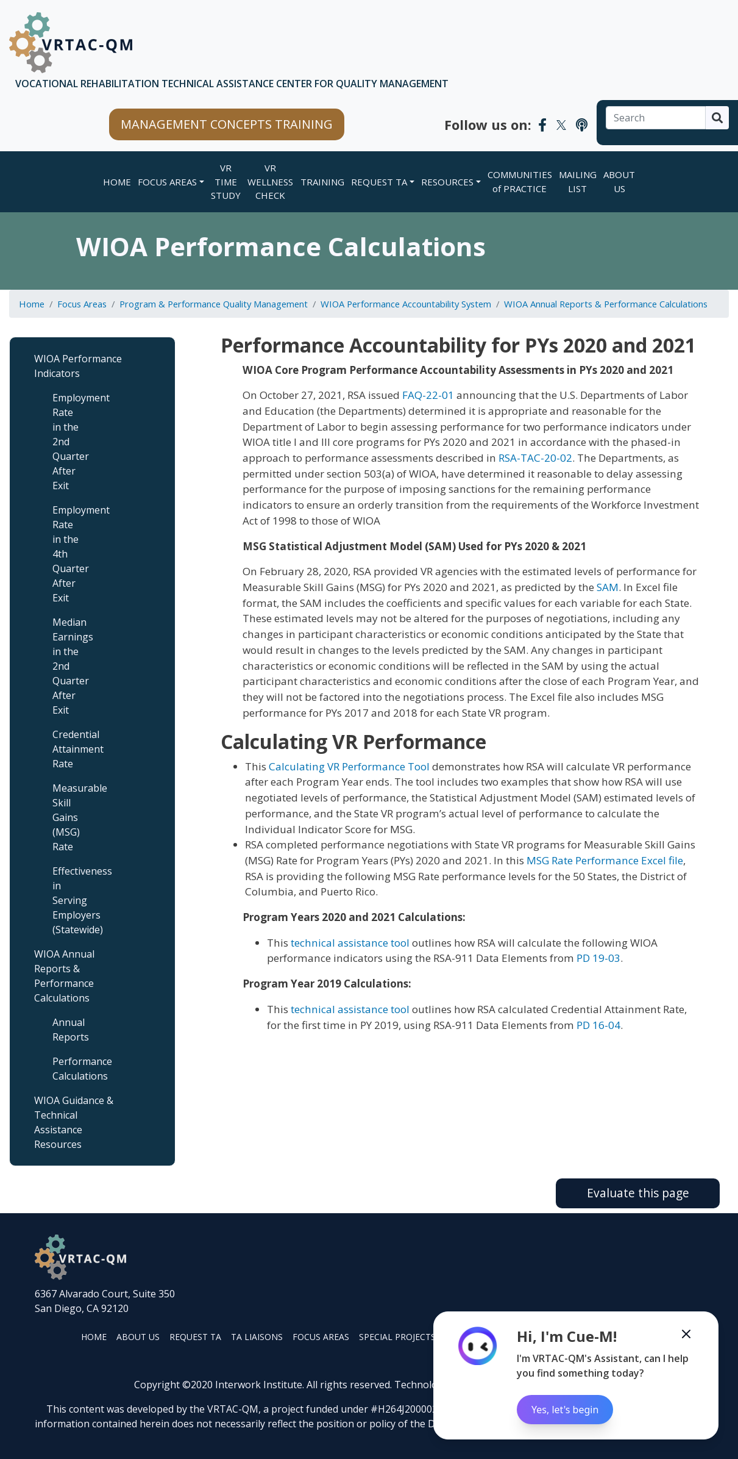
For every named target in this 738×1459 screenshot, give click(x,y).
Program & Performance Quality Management (213, 304)
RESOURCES (447, 182)
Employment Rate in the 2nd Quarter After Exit (72, 441)
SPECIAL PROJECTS (397, 1336)
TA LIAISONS (257, 1336)
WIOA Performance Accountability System (406, 304)
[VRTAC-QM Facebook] (542, 124)
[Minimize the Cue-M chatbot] (686, 1334)
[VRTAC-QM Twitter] (561, 124)
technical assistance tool (350, 943)
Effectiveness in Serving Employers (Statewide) (72, 900)
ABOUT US (619, 181)
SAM (608, 587)
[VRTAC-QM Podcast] (582, 124)
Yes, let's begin (564, 1409)
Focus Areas (82, 304)
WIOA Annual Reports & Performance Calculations (606, 304)
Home (117, 182)
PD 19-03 (598, 958)
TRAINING (322, 182)
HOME (94, 1336)
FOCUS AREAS (167, 182)
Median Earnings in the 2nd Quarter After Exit (72, 666)
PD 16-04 (598, 1025)
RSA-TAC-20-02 (535, 458)
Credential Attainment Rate (72, 749)
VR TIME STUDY (226, 181)
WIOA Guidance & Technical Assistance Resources (73, 1122)
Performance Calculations (72, 1069)
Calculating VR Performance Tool (349, 766)
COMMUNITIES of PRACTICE (520, 181)
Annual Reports (70, 1030)
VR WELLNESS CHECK (270, 181)
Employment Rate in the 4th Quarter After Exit (72, 553)
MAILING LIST (578, 181)
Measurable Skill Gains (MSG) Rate (72, 817)
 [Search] (717, 117)
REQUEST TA (379, 182)
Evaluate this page (638, 1193)
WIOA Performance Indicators (78, 366)
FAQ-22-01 (428, 395)
